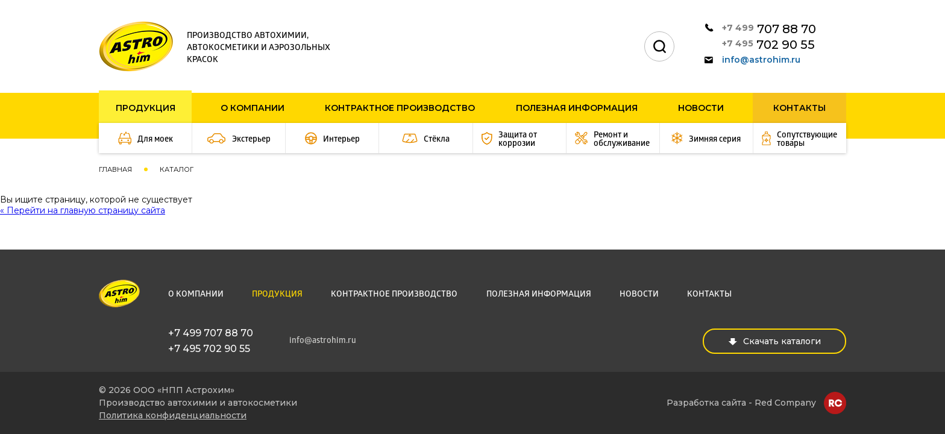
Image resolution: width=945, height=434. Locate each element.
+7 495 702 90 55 (209, 348)
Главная (115, 169)
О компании (252, 107)
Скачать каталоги (774, 341)
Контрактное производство (400, 107)
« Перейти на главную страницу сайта (82, 210)
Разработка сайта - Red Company (741, 402)
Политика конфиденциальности (172, 415)
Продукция (145, 107)
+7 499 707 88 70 (210, 333)
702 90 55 (768, 44)
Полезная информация (577, 107)
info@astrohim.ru (752, 59)
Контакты (799, 107)
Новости (701, 107)
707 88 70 (769, 28)
